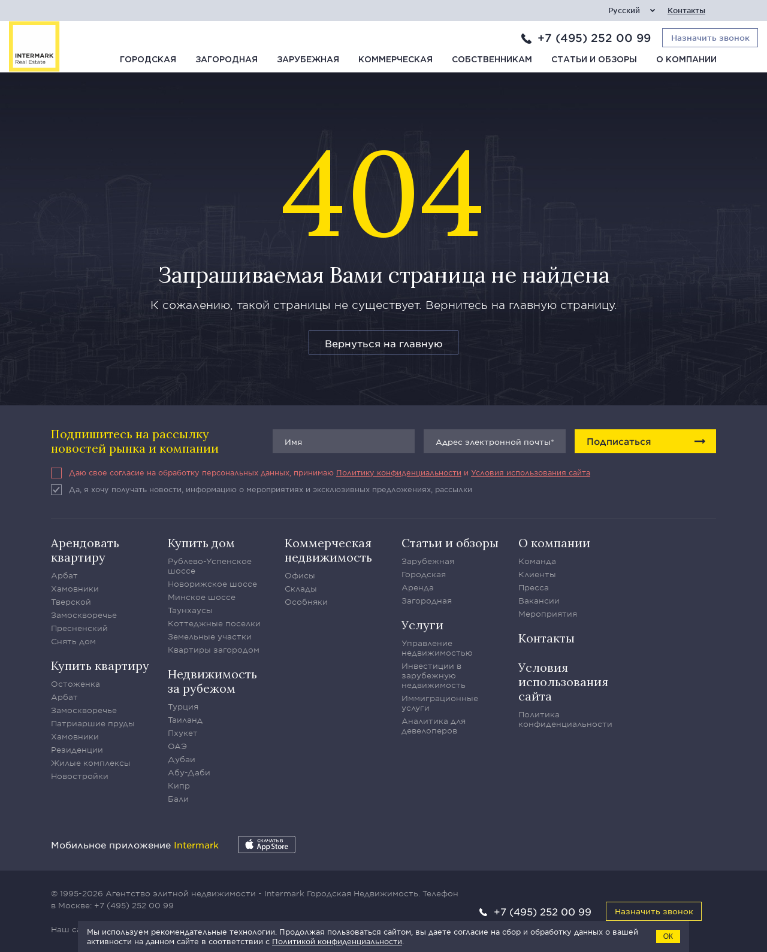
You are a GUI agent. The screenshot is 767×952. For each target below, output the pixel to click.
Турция (183, 706)
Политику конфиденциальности (398, 472)
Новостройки (79, 776)
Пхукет (183, 733)
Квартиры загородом (213, 649)
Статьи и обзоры (594, 59)
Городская (148, 59)
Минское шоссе (201, 597)
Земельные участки (210, 636)
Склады (301, 588)
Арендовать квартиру (85, 550)
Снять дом (73, 641)
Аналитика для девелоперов (433, 725)
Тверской (71, 602)
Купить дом (201, 542)
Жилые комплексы (91, 763)
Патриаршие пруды (93, 723)
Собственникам (492, 59)
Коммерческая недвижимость (328, 550)
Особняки (306, 602)
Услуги (422, 624)
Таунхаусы (190, 610)
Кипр (179, 785)
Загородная (226, 59)
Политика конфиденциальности (565, 719)
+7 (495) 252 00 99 (594, 37)
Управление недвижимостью (437, 647)
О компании (686, 59)
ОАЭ (177, 746)
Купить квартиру (100, 665)
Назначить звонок (654, 911)
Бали (178, 799)
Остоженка (75, 684)
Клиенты (537, 574)
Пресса (533, 587)
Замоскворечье (84, 615)
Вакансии (539, 600)
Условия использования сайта (530, 472)
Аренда (417, 587)
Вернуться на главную (384, 343)
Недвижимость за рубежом (212, 681)
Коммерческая (395, 59)
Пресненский (79, 628)
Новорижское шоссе (212, 584)
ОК (668, 936)
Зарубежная (308, 59)
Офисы (300, 575)
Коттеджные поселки (214, 623)
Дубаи (181, 759)
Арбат (64, 575)
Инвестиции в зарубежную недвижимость (433, 675)
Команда (537, 561)
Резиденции (77, 749)
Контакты (686, 10)
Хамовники (75, 588)
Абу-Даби (189, 772)
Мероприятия (547, 614)
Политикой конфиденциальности (337, 941)
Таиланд (185, 719)
